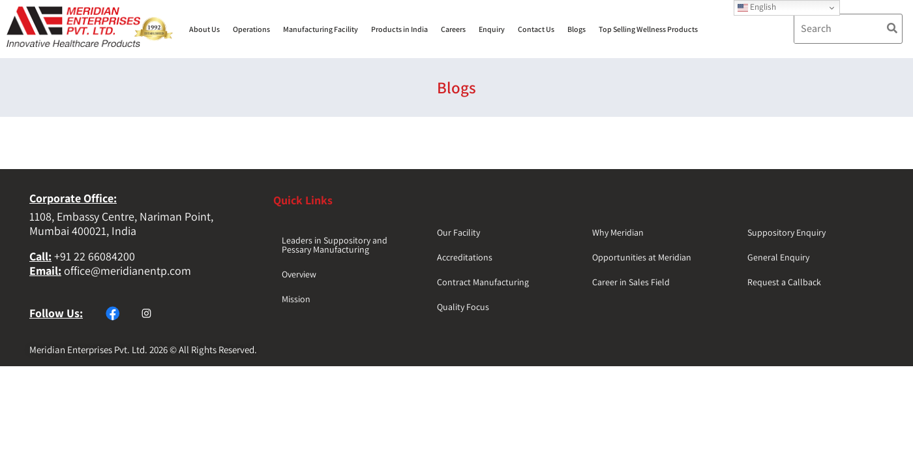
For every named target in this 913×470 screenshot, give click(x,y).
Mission (296, 299)
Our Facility (458, 232)
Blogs (576, 29)
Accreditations (464, 257)
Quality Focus (463, 307)
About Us (204, 29)
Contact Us (536, 29)
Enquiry (492, 29)
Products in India (399, 29)
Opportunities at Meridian (641, 257)
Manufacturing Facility (320, 29)
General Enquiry (778, 257)
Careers (453, 29)
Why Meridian (618, 232)
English (757, 7)
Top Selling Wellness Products (648, 29)
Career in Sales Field (631, 282)
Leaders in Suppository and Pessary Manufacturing (334, 244)
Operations (251, 29)
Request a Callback (784, 282)
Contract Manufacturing (483, 282)
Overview (299, 274)
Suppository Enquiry (786, 232)
